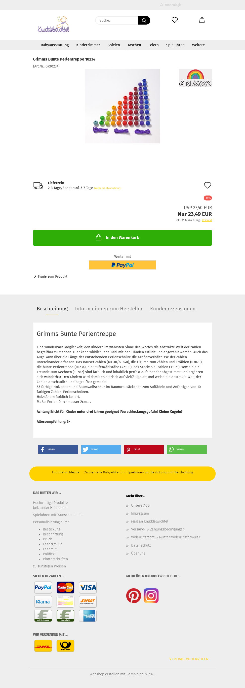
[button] (202, 20)
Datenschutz (141, 545)
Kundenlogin (171, 5)
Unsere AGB (140, 505)
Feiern (154, 45)
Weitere (198, 45)
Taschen (134, 45)
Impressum (140, 513)
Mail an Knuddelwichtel (149, 521)
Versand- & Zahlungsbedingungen (158, 529)
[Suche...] (144, 20)
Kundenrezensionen (173, 309)
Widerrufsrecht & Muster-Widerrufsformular (165, 537)
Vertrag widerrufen (189, 659)
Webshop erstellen (104, 674)
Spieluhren (175, 45)
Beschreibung (52, 309)
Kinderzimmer (88, 45)
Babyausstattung (55, 45)
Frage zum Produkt (52, 276)
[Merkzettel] (174, 20)
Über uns (138, 553)
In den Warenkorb (117, 237)
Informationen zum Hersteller (109, 309)
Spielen (114, 45)
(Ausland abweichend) (108, 188)
